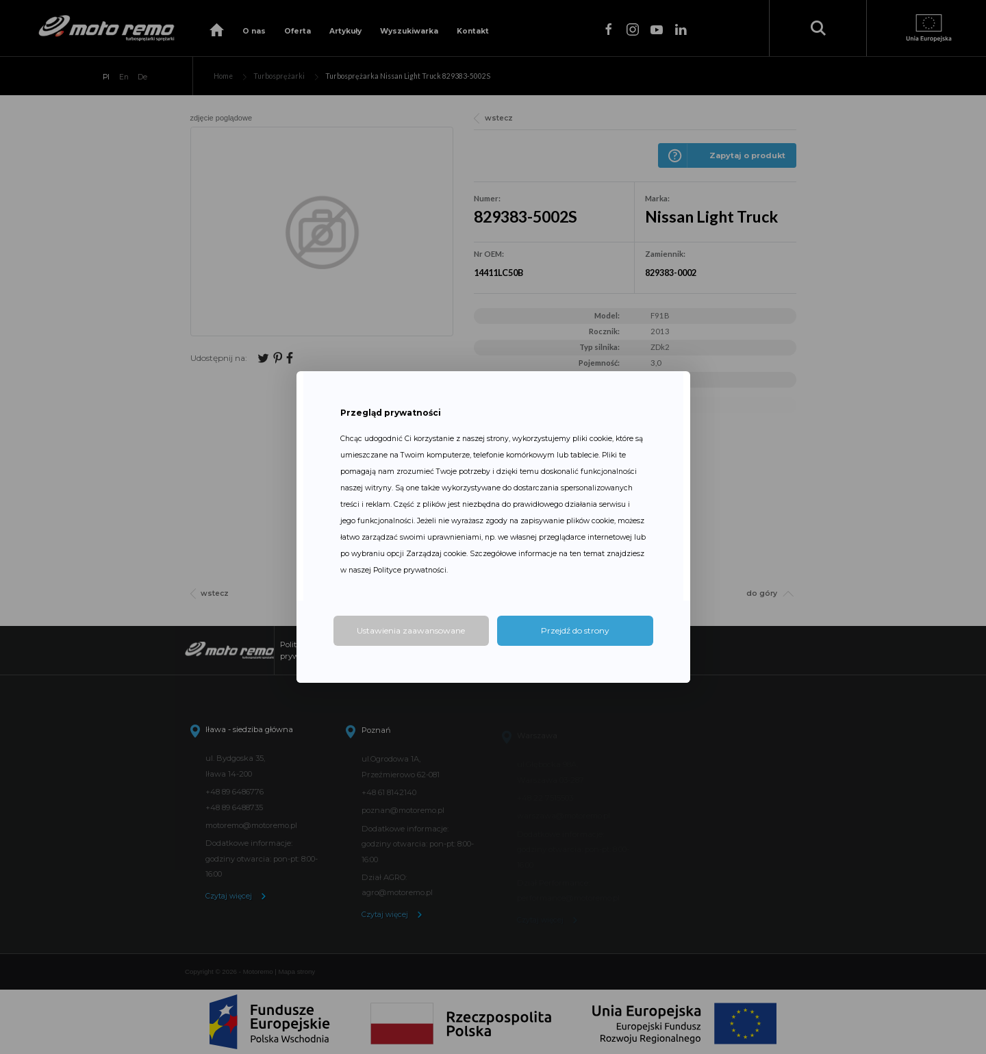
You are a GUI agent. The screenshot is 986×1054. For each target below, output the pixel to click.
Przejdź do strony (575, 630)
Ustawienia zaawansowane (411, 630)
